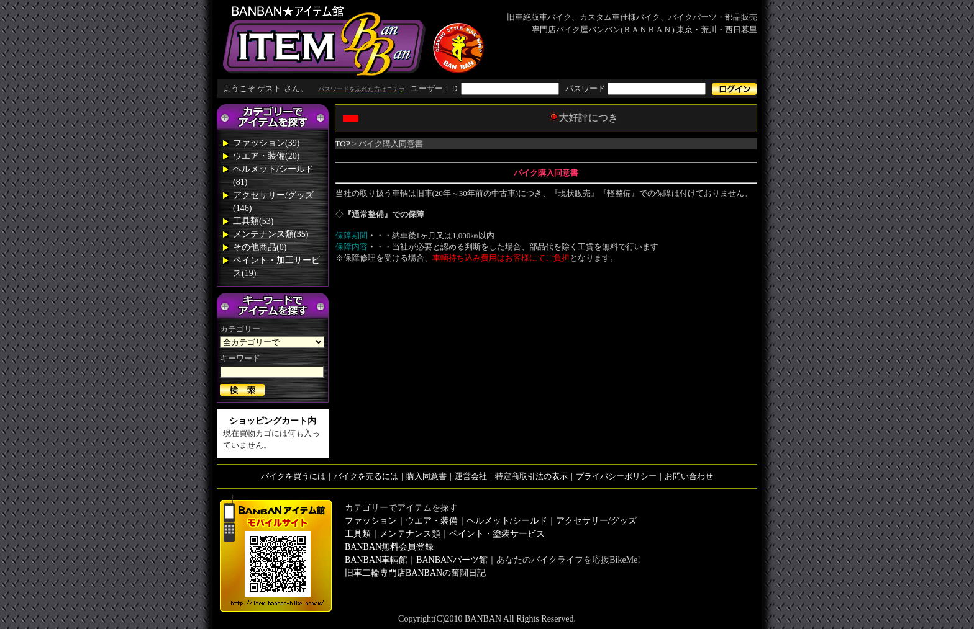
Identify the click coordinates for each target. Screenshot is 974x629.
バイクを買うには (293, 476)
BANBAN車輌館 (376, 559)
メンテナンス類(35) (270, 234)
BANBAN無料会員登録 (389, 546)
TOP (342, 143)
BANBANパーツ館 (452, 559)
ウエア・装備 (432, 520)
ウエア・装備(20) (266, 156)
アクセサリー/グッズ (596, 520)
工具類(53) (253, 221)
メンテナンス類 (410, 533)
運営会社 (471, 476)
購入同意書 (426, 476)
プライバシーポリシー (616, 476)
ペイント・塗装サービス (497, 533)
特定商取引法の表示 (531, 476)
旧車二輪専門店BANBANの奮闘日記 (415, 573)
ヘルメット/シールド (507, 520)
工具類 (358, 533)
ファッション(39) (266, 143)
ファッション (371, 520)
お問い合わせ (689, 476)
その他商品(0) (259, 247)
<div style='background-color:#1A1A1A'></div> (487, 88)
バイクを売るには (366, 476)
